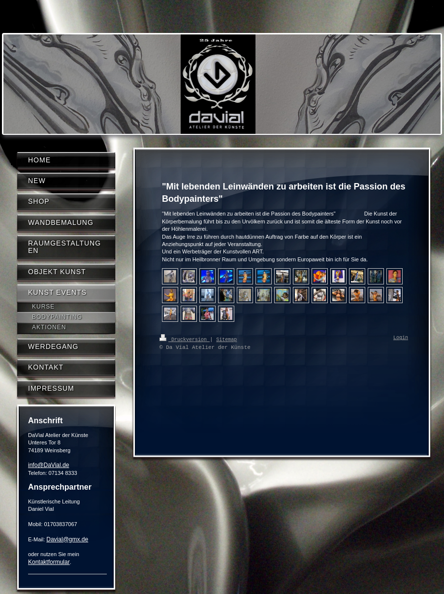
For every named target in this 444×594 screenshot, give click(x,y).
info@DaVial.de (48, 465)
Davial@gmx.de (67, 539)
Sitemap (226, 339)
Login (400, 338)
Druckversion (184, 339)
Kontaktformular (49, 562)
